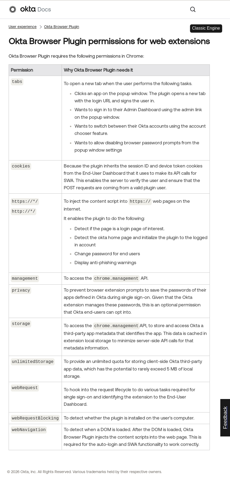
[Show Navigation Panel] (218, 9)
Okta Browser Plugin (61, 27)
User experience (23, 27)
